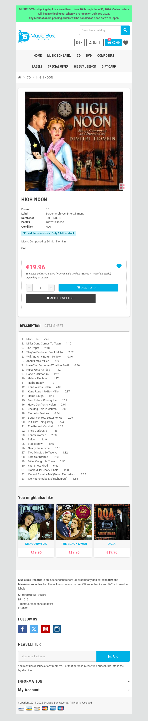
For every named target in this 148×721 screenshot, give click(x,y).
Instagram (56, 625)
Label (24, 213)
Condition (26, 226)
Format (25, 209)
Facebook (21, 625)
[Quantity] (40, 287)
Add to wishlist (60, 298)
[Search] (104, 30)
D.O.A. (112, 544)
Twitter (33, 625)
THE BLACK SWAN (74, 544)
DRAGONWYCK (35, 544)
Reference (27, 218)
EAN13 (25, 222)
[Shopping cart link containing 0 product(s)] (114, 42)
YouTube (44, 625)
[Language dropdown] (80, 42)
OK (113, 652)
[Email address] (57, 652)
